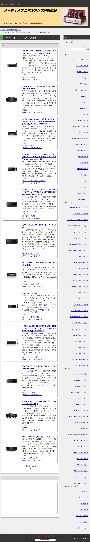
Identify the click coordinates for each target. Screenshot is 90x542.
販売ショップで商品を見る (32, 80)
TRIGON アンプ (83, 187)
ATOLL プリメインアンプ (80, 214)
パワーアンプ (84, 510)
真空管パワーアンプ (82, 528)
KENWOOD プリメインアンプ (79, 298)
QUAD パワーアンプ (82, 459)
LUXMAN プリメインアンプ (79, 311)
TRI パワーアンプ (82, 465)
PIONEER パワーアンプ (80, 453)
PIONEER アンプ (82, 169)
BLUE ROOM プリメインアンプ (78, 250)
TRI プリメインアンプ (81, 347)
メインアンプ (84, 522)
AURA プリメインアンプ (80, 232)
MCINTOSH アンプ (82, 144)
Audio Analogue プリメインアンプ (77, 220)
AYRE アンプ (84, 102)
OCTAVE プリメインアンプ (80, 323)
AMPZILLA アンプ (82, 72)
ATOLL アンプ (83, 84)
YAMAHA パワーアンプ (81, 483)
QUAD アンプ (84, 175)
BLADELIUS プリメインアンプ (78, 244)
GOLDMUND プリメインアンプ (78, 292)
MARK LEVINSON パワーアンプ (78, 434)
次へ (30, 469)
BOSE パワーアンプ (82, 404)
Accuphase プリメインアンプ (79, 207)
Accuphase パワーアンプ (80, 374)
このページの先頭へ (82, 538)
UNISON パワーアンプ (81, 477)
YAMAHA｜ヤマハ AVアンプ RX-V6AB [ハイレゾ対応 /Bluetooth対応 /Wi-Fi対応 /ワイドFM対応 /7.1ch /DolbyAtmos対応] (39, 157)
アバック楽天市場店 (30, 458)
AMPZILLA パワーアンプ (80, 380)
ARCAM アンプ (83, 78)
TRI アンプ (84, 181)
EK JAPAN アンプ (82, 120)
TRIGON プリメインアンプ (80, 353)
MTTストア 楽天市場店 (31, 284)
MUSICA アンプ (83, 151)
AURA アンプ (84, 96)
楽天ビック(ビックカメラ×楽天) (34, 181)
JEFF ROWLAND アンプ (80, 126)
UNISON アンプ (83, 193)
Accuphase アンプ (82, 60)
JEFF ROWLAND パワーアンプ (78, 416)
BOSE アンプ (84, 108)
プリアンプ (84, 504)
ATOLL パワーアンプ (81, 386)
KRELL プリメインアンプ (80, 305)
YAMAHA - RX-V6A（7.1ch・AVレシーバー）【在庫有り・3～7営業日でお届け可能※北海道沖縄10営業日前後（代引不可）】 (39, 192)
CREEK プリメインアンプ (80, 274)
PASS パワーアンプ (82, 446)
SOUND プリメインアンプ (80, 341)
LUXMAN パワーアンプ (81, 422)
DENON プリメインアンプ (80, 280)
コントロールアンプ (82, 516)
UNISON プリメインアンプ (80, 359)
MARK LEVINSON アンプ (80, 138)
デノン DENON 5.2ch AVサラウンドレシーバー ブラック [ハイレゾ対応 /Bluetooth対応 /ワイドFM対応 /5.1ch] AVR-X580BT (39, 121)
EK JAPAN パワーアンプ (80, 410)
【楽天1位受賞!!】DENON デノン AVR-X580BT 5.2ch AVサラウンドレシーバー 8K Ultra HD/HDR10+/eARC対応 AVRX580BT (39, 328)
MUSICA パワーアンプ (81, 440)
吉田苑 (25, 110)
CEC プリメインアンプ (81, 268)
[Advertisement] (30, 499)
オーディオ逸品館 (29, 77)
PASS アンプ (84, 163)
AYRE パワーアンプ (82, 398)
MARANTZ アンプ (82, 132)
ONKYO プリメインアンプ (80, 329)
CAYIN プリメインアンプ (80, 262)
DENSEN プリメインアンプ (79, 286)
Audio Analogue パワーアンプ (79, 392)
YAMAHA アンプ (83, 199)
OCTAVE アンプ (83, 157)
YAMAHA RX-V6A (30, 293)
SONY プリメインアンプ (80, 335)
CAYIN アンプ (83, 114)
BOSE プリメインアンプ (80, 256)
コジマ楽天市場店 (29, 145)
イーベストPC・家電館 (31, 254)
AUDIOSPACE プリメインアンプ (78, 226)
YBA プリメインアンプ (81, 365)
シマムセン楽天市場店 (31, 317)
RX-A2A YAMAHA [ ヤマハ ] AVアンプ (37, 437)
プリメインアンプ (82, 497)
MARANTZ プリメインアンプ (79, 317)
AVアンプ (85, 491)
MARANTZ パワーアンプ (80, 428)
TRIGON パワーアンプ (81, 471)
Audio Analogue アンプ (81, 90)
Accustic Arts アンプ (82, 66)
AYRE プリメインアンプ (80, 238)
